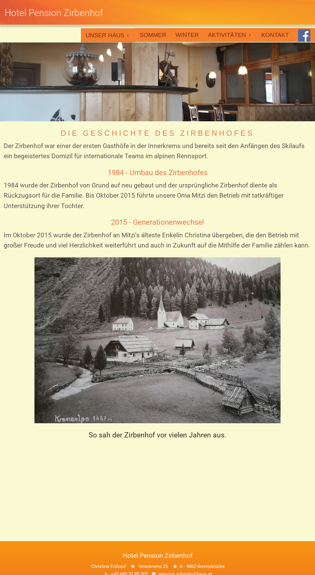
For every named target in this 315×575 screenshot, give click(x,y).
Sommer (153, 35)
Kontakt (275, 35)
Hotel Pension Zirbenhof (54, 12)
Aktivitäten (227, 35)
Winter (187, 35)
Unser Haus (105, 35)
